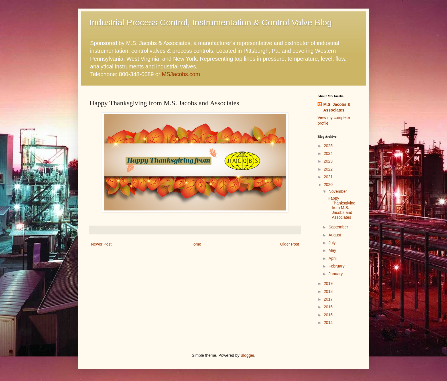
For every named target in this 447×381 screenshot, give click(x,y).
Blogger (247, 355)
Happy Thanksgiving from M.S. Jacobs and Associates (341, 208)
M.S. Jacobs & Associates (336, 107)
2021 (328, 177)
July (332, 242)
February (336, 266)
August (334, 235)
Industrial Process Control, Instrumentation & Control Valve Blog (211, 22)
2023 (328, 161)
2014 (328, 322)
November (337, 191)
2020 (328, 184)
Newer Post (101, 244)
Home (195, 244)
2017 (328, 299)
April (332, 258)
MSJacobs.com (181, 74)
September (338, 227)
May (332, 250)
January (335, 273)
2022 (328, 169)
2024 (328, 153)
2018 (328, 291)
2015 (328, 315)
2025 (328, 145)
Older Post (289, 244)
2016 (328, 307)
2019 (328, 283)
